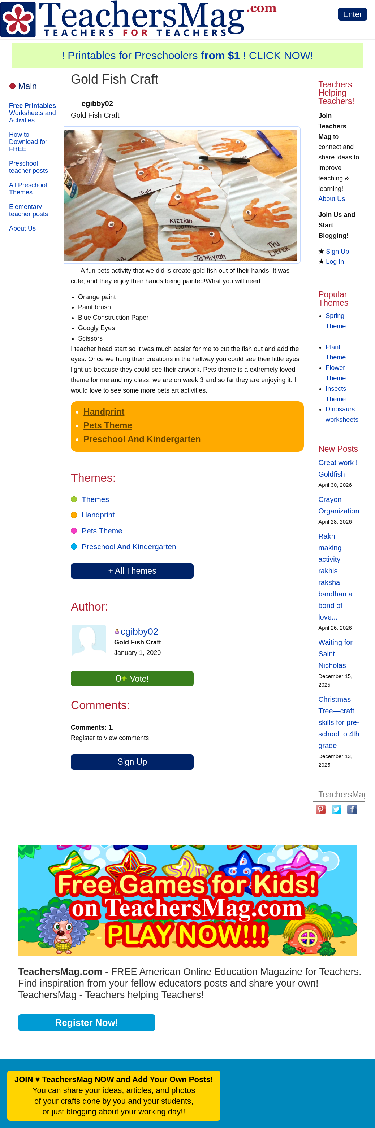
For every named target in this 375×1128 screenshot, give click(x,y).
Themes (95, 499)
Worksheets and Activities (32, 113)
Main (27, 86)
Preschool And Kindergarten (142, 439)
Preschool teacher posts (28, 167)
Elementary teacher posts (28, 210)
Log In (335, 261)
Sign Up (132, 761)
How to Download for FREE (28, 142)
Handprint (103, 411)
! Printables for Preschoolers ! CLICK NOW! (188, 55)
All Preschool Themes (28, 189)
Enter (352, 14)
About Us (22, 228)
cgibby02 (139, 631)
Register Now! (86, 1022)
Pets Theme (107, 425)
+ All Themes (132, 571)
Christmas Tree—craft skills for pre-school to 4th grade (338, 722)
